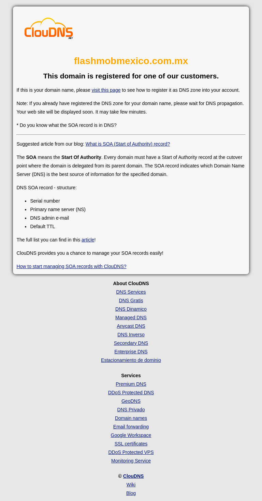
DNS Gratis (131, 300)
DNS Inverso (130, 334)
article (88, 239)
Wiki (131, 484)
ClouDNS (133, 476)
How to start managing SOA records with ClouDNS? (71, 266)
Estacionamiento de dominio (131, 360)
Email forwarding (131, 426)
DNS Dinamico (131, 309)
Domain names (131, 418)
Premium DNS (131, 384)
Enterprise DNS (130, 351)
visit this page (106, 90)
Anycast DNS (131, 326)
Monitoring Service (131, 460)
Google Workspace (131, 435)
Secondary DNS (131, 343)
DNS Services (131, 292)
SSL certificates (131, 443)
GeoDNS (131, 401)
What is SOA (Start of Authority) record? (128, 144)
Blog (131, 493)
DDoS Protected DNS (131, 392)
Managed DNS (131, 317)
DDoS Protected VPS (131, 452)
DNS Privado (131, 409)
